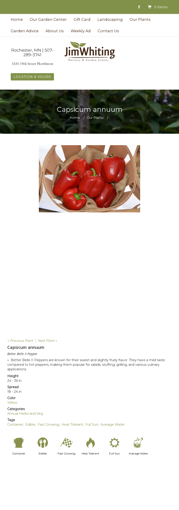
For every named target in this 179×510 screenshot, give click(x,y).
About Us (54, 31)
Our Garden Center (48, 19)
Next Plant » (47, 341)
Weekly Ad (81, 31)
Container (15, 424)
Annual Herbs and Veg (25, 413)
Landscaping (110, 19)
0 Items (160, 7)
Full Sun (91, 424)
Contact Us (108, 31)
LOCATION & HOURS (32, 77)
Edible (30, 424)
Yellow (12, 403)
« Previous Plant (20, 341)
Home (17, 19)
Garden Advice (25, 31)
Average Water (113, 424)
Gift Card (82, 19)
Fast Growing (48, 424)
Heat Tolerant (72, 424)
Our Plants (140, 19)
